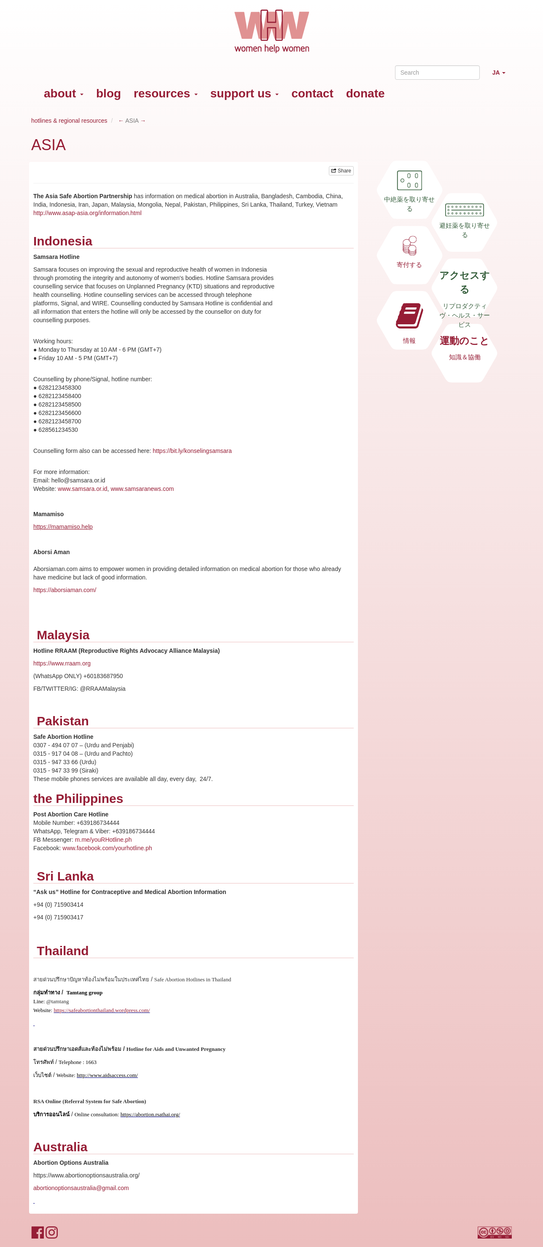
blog (108, 93)
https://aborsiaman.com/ (64, 590)
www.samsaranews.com (142, 488)
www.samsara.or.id (82, 488)
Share (341, 171)
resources (166, 93)
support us (244, 93)
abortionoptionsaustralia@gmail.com (81, 1188)
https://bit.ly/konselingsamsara (192, 450)
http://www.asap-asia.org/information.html (87, 213)
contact (312, 93)
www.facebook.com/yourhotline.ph (107, 848)
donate (365, 93)
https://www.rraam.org (62, 663)
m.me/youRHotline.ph (103, 839)
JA (502, 76)
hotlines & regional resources (69, 120)
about (63, 93)
